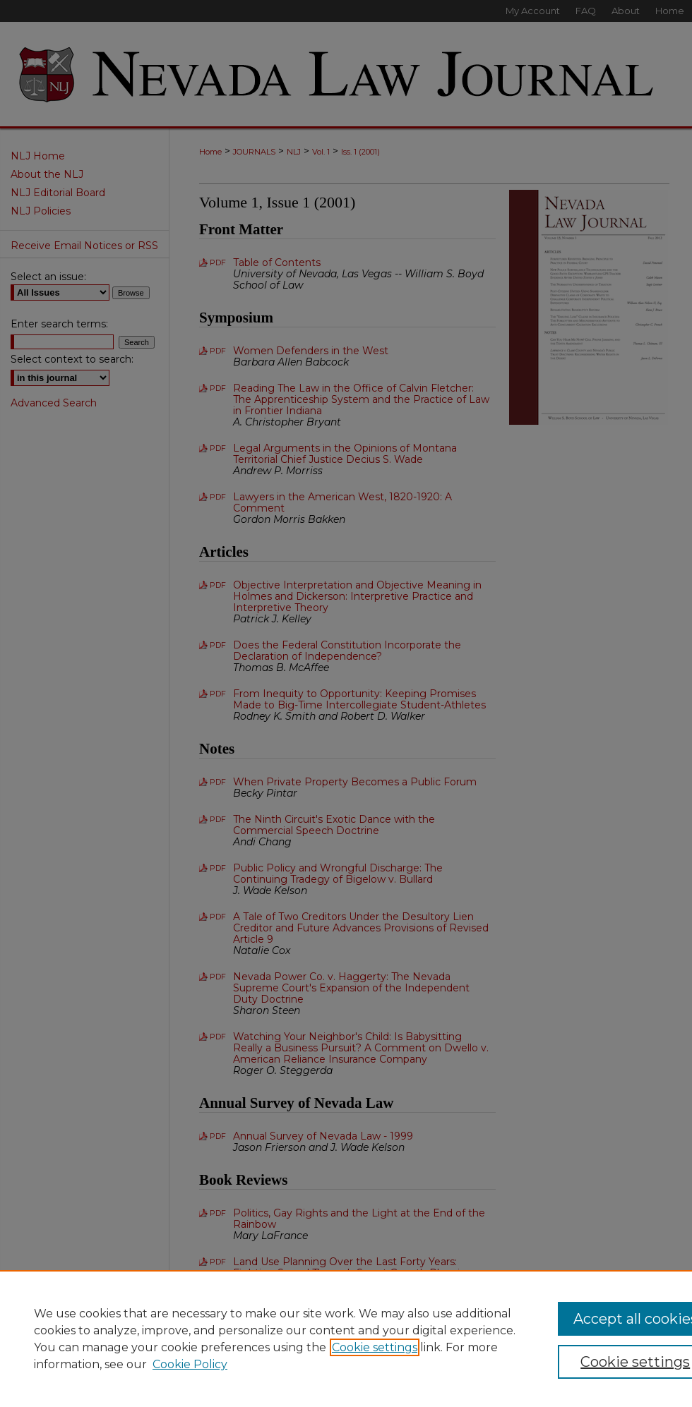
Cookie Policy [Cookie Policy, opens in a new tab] (190, 1364)
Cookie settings (374, 1347)
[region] (346, 1338)
